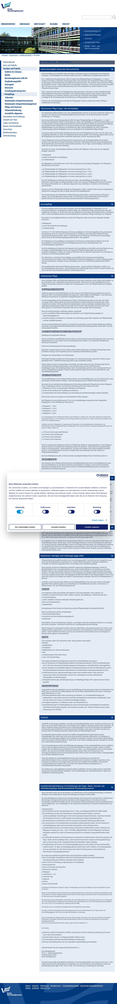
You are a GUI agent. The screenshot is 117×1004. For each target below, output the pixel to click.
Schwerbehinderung (13, 110)
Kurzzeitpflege (46, 204)
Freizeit (66, 24)
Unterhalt (44, 717)
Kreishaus (25, 24)
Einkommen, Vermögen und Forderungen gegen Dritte (62, 556)
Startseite (5, 55)
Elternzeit (9, 88)
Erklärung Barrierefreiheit (91, 986)
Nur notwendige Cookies (25, 527)
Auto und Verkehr (10, 65)
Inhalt (28, 986)
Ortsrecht (88, 38)
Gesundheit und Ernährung (14, 116)
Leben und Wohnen (11, 123)
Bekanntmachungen (93, 35)
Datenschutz (55, 986)
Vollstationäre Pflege (49, 276)
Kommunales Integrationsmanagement (21, 104)
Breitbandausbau (10, 132)
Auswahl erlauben (58, 527)
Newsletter (45, 988)
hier (51, 912)
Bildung (54, 24)
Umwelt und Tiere (10, 120)
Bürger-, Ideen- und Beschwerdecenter (92, 47)
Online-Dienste (9, 62)
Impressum (44, 986)
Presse (28, 988)
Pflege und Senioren (13, 107)
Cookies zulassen (92, 527)
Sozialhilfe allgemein (14, 113)
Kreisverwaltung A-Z (93, 31)
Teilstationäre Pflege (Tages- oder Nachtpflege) (59, 108)
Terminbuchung (9, 136)
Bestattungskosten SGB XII (16, 78)
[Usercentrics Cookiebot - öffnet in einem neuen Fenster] (98, 475)
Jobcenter (9, 97)
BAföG (7, 75)
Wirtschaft (39, 24)
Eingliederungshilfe (13, 81)
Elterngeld (9, 84)
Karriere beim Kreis (92, 42)
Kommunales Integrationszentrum (19, 101)
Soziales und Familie (26, 55)
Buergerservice (14, 55)
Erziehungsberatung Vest (15, 91)
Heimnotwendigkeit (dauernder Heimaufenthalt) (60, 69)
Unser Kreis (7, 129)
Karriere (35, 988)
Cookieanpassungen (70, 986)
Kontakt (35, 986)
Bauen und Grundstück (12, 126)
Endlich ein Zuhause (13, 72)
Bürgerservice (8, 24)
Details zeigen (98, 520)
